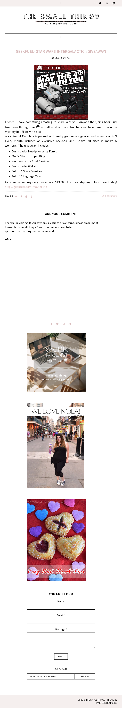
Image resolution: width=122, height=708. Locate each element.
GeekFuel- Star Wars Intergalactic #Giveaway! (61, 51)
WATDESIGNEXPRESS (106, 702)
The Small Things (95, 699)
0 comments (109, 195)
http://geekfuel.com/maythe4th (26, 187)
